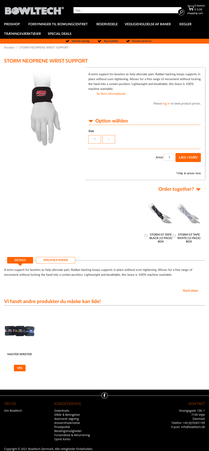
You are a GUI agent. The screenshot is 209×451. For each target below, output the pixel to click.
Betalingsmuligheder (68, 431)
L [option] (109, 139)
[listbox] (144, 140)
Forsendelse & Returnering (72, 435)
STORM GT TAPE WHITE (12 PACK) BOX (188, 238)
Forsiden (9, 47)
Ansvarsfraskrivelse (67, 423)
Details (20, 260)
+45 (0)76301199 (194, 423)
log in (166, 103)
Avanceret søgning (66, 419)
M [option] (94, 139)
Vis (19, 368)
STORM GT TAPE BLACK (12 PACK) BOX (160, 238)
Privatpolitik (62, 427)
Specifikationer (55, 260)
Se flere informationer (111, 93)
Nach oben (190, 290)
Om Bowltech (13, 410)
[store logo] (34, 10)
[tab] (20, 261)
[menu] (104, 29)
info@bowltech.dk (193, 427)
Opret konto (62, 439)
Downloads (61, 410)
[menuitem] (13, 24)
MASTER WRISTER (19, 354)
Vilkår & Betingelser (67, 415)
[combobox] (127, 10)
